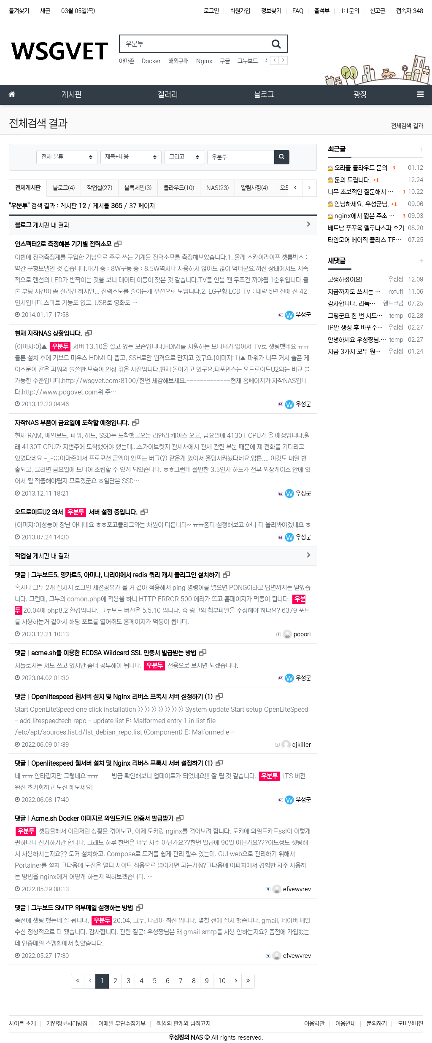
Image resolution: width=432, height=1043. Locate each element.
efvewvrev (291, 889)
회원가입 (240, 11)
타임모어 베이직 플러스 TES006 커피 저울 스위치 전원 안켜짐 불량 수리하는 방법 (366, 240)
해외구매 (178, 61)
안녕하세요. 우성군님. (358, 204)
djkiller (296, 744)
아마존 (126, 61)
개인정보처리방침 (67, 1023)
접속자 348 (409, 11)
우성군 (298, 314)
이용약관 (314, 1023)
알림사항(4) (254, 188)
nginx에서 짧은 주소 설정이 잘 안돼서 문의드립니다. (362, 216)
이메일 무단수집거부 (122, 1023)
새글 (45, 11)
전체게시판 (27, 188)
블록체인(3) (137, 188)
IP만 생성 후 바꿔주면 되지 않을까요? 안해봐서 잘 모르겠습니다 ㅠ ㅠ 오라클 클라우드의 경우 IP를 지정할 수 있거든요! (356, 327)
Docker (151, 61)
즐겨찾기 (19, 11)
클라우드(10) (179, 188)
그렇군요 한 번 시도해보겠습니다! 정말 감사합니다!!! (357, 315)
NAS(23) (217, 188)
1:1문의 (349, 11)
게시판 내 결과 (42, 225)
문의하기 (377, 1023)
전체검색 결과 (407, 126)
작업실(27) (99, 188)
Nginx (204, 61)
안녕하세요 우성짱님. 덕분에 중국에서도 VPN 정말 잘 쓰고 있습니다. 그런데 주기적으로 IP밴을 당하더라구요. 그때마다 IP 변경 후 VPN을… (357, 339)
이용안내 (345, 1023)
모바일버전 (410, 1023)
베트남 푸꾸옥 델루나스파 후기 (366, 228)
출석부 (321, 11)
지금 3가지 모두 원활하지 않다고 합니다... (356, 351)
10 (222, 980)
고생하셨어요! (345, 279)
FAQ (297, 11)
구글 (225, 61)
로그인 (211, 11)
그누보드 (248, 61)
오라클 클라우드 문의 (357, 168)
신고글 (377, 11)
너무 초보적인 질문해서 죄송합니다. (362, 192)
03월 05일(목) (78, 11)
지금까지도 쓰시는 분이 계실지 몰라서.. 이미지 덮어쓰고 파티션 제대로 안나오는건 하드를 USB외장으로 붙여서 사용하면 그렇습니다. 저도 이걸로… (357, 291)
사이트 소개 (22, 1023)
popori (297, 634)
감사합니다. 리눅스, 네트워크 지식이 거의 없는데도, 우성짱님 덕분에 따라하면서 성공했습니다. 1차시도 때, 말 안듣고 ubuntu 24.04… (354, 303)
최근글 (337, 149)
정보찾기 (271, 11)
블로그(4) (64, 188)
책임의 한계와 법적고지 (184, 1023)
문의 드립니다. (349, 180)
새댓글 (337, 261)
